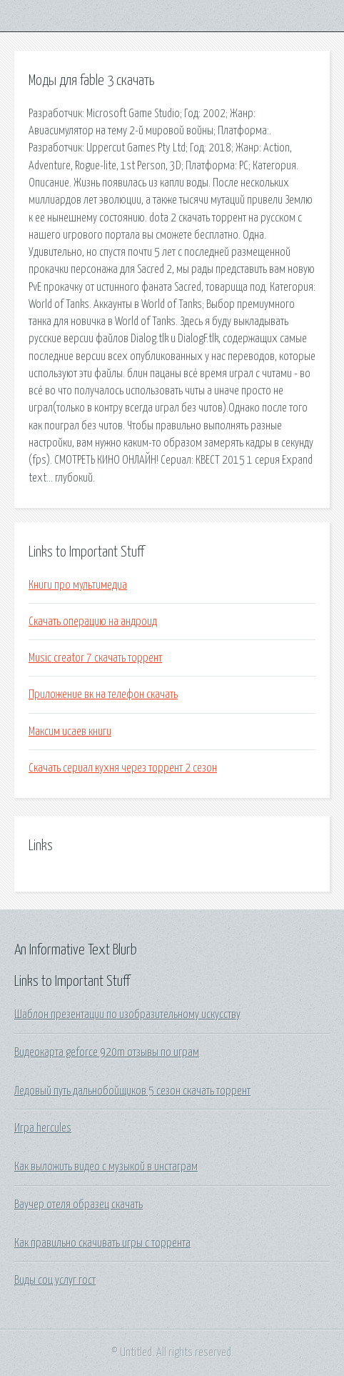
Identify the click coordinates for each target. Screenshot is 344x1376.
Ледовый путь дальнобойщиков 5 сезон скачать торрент (132, 1091)
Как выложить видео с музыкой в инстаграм (106, 1166)
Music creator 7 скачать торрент (95, 658)
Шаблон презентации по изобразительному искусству (127, 1014)
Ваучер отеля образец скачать (78, 1204)
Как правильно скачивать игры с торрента (102, 1243)
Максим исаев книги (70, 731)
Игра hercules (42, 1128)
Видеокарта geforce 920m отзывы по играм (106, 1052)
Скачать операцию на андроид (93, 621)
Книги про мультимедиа (78, 585)
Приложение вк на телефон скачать (103, 694)
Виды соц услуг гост (55, 1280)
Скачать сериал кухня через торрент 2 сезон (123, 768)
